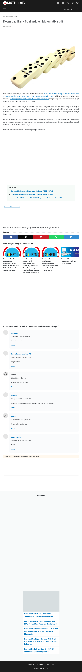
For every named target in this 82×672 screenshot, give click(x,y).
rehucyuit (14, 333)
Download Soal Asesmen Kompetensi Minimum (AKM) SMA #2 (32, 191)
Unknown (14, 395)
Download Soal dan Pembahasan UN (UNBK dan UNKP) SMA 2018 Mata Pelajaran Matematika (41, 631)
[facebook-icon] (58, 3)
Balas (13, 345)
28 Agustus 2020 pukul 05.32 (21, 399)
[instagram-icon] (67, 3)
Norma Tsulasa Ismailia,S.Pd (21, 354)
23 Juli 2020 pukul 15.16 (19, 378)
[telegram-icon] (77, 3)
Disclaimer (39, 664)
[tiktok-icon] (72, 3)
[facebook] (10, 237)
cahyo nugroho (16, 437)
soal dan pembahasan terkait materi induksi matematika (29, 99)
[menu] (5, 9)
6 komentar (7, 26)
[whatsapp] (56, 237)
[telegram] (71, 237)
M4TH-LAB (44, 669)
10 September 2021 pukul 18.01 (21, 420)
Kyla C (13, 416)
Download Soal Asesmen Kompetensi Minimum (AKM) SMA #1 (32, 194)
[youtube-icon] (62, 3)
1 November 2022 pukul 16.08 (21, 440)
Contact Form (49, 664)
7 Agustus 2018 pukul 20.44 (20, 336)
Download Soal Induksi (12, 207)
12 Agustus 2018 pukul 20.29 (21, 357)
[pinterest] (41, 237)
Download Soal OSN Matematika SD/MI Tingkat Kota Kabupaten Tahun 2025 (37, 198)
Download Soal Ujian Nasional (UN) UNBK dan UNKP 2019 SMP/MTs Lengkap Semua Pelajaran (40, 641)
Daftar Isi (31, 664)
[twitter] (26, 237)
